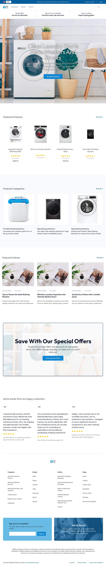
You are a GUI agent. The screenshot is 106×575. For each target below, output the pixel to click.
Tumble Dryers (12, 494)
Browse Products (53, 76)
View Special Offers (53, 358)
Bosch (34, 497)
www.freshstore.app (32, 562)
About (84, 476)
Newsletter (86, 489)
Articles (31, 7)
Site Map (85, 497)
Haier (34, 489)
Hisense (35, 484)
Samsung (35, 493)
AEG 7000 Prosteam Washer (40, 149)
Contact (85, 480)
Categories (14, 7)
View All (99, 117)
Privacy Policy (87, 493)
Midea (35, 480)
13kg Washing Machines (46, 229)
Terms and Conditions (89, 501)
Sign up (41, 534)
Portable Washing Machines (13, 229)
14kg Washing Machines (80, 229)
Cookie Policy (87, 484)
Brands (23, 7)
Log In (101, 2)
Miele (34, 476)
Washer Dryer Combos (15, 499)
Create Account (89, 2)
